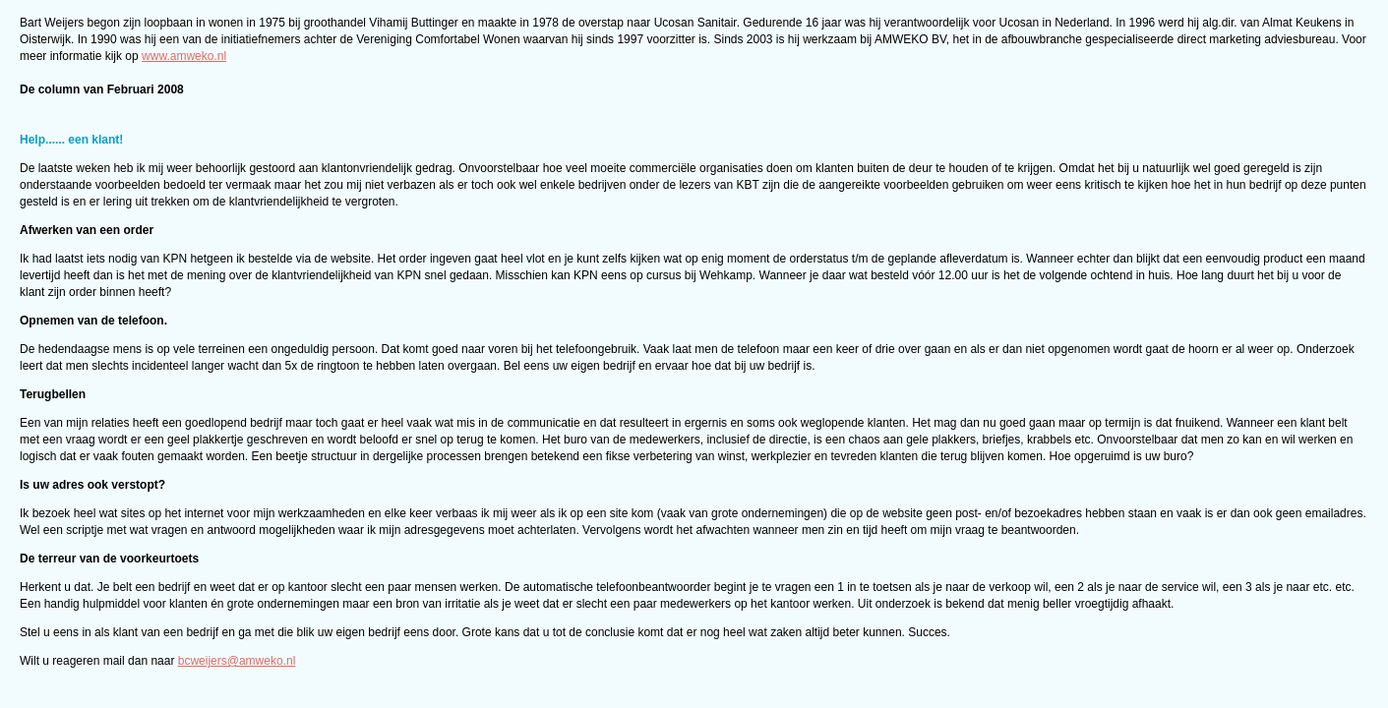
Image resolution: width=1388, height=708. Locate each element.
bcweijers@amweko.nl (237, 661)
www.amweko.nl (184, 56)
